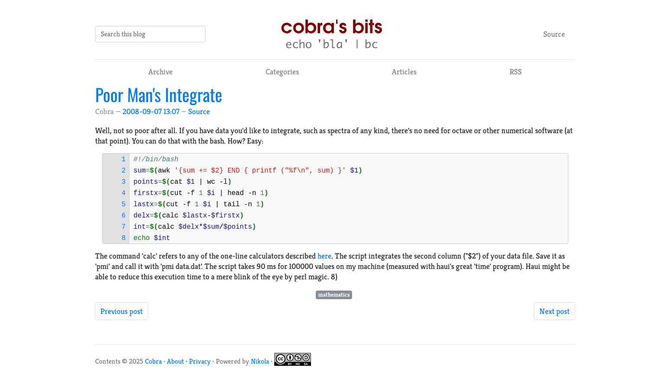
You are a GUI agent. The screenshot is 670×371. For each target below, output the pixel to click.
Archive (160, 72)
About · (178, 361)
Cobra (153, 361)
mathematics (334, 294)
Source (554, 34)
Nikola (260, 361)
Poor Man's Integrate (158, 94)
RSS (516, 72)
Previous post (121, 311)
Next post (554, 311)
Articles (404, 72)
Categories (282, 72)
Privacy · (202, 361)
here (324, 256)
